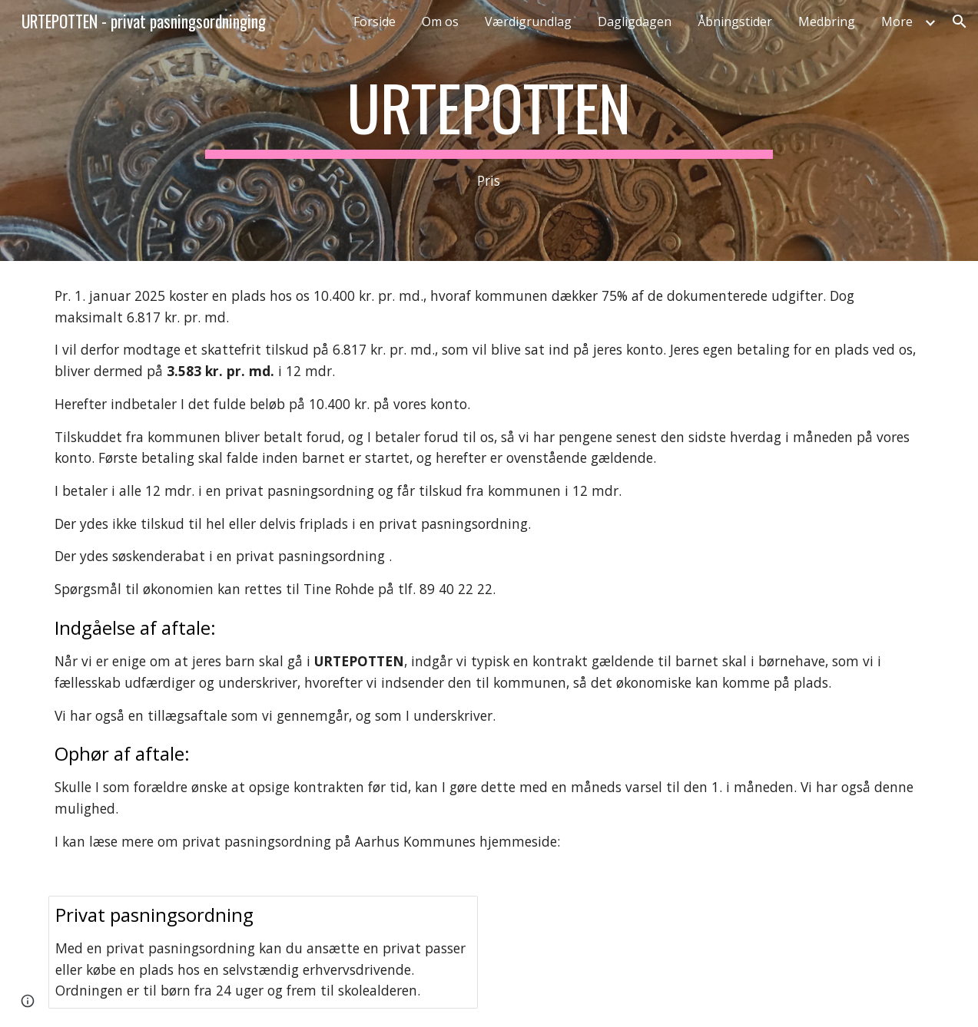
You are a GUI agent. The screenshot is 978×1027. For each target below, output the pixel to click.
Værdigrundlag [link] (528, 21)
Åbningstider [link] (735, 21)
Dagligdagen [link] (634, 21)
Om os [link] (440, 21)
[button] (959, 21)
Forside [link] (374, 21)
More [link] (897, 21)
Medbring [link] (826, 21)
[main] (489, 131)
